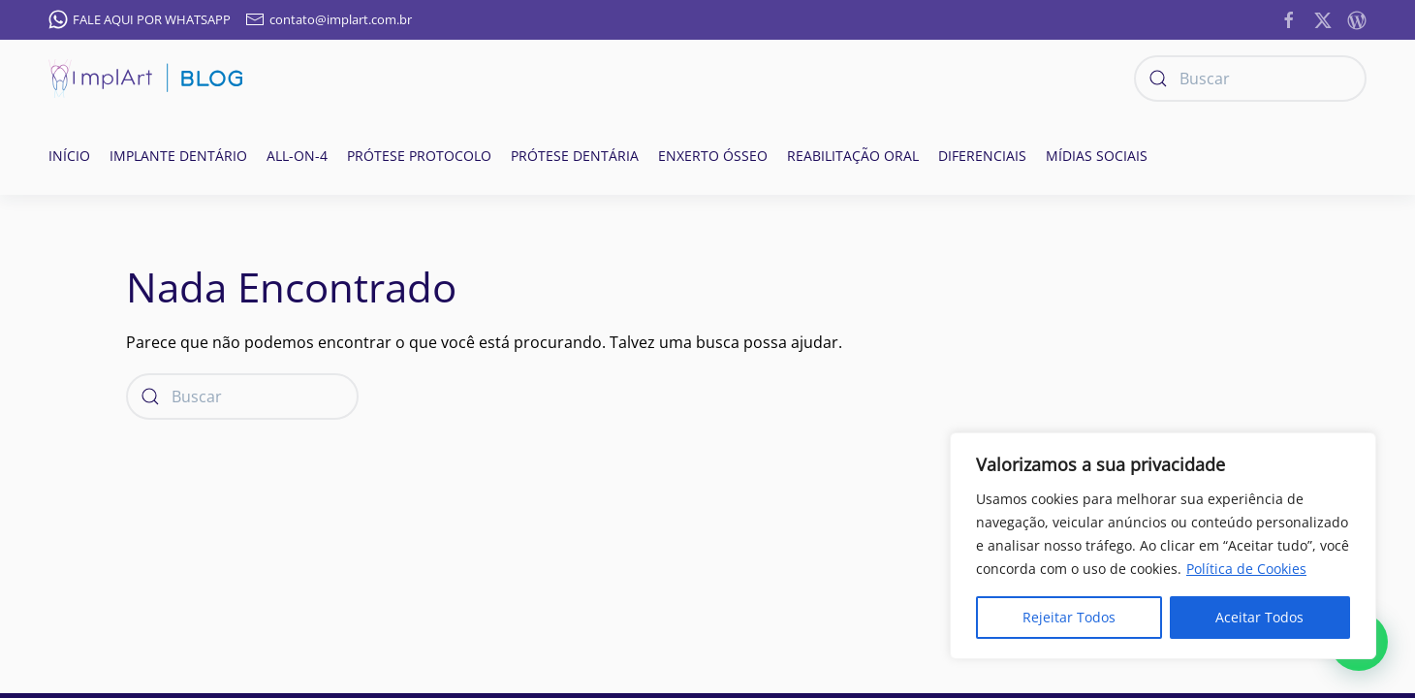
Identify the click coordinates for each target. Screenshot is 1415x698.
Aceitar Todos (1259, 617)
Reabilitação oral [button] (853, 155)
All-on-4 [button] (297, 155)
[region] (1163, 545)
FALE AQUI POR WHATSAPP (139, 19)
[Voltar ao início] (145, 78)
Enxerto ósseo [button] (713, 155)
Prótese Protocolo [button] (419, 155)
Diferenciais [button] (982, 155)
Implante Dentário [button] (178, 155)
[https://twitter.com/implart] (1323, 18)
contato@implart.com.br (328, 19)
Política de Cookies (1246, 568)
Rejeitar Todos (1069, 617)
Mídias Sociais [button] (1097, 155)
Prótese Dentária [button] (575, 155)
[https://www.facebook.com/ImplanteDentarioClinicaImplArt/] (1289, 18)
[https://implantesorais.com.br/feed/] (1357, 18)
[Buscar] (1250, 78)
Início (69, 155)
